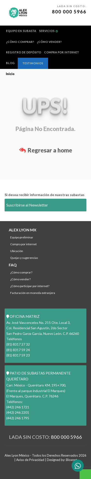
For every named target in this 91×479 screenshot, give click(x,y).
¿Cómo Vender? (49, 41)
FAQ (13, 265)
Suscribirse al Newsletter (27, 205)
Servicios (47, 30)
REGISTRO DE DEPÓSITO (23, 52)
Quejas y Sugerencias (24, 258)
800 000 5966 (69, 11)
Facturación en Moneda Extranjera (32, 293)
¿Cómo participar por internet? (29, 286)
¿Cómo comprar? (20, 41)
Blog (10, 63)
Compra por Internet (61, 52)
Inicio (10, 74)
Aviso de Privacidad (30, 460)
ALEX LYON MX (22, 229)
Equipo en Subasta (21, 30)
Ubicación (16, 251)
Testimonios (33, 63)
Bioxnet (71, 460)
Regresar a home (45, 150)
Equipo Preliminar (21, 237)
